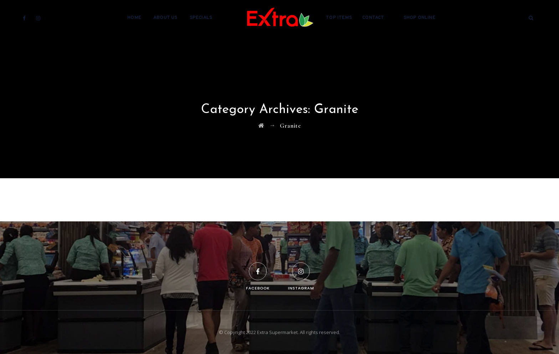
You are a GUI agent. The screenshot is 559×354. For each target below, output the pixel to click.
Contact (373, 18)
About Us (165, 18)
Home (134, 18)
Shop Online (419, 18)
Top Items (339, 18)
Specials (201, 18)
